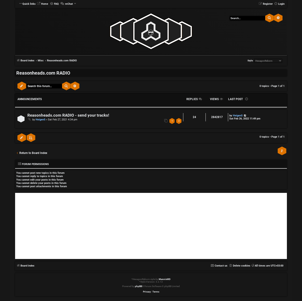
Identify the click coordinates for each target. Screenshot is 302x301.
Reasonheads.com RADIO (43, 73)
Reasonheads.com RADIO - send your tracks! (68, 115)
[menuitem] (42, 4)
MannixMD (165, 279)
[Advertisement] (151, 226)
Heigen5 (40, 119)
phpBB (138, 286)
